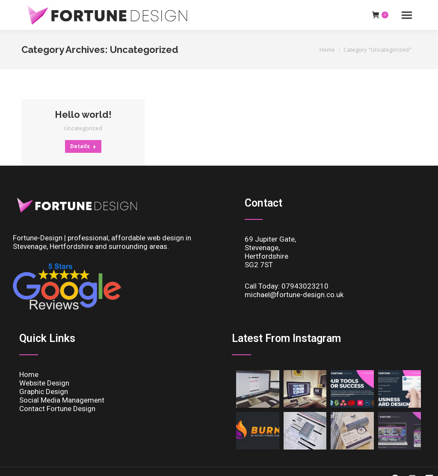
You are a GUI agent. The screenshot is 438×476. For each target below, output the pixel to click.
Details (83, 146)
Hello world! (83, 114)
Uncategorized (83, 128)
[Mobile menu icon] (407, 15)
